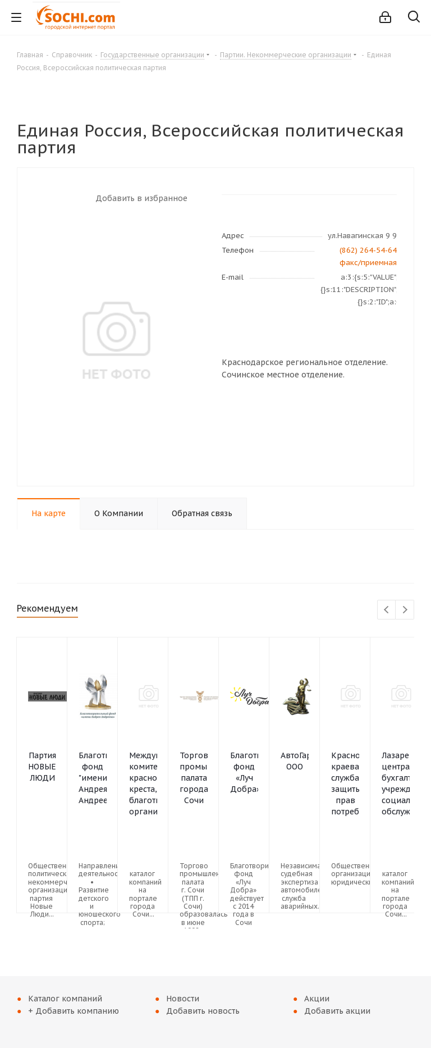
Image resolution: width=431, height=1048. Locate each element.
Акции (316, 999)
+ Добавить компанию (73, 1011)
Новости (182, 999)
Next (405, 610)
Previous (387, 610)
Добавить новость (203, 1011)
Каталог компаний (65, 999)
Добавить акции (337, 1011)
